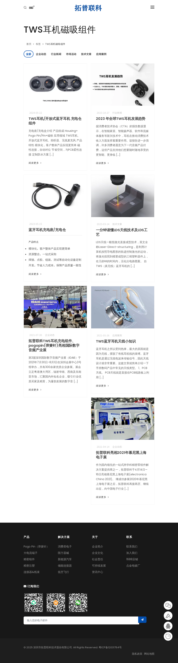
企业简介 (97, 546)
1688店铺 (132, 559)
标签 (38, 44)
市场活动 (71, 54)
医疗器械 (63, 553)
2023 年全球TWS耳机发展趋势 (120, 118)
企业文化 (97, 553)
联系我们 (131, 546)
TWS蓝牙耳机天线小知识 (116, 341)
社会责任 (97, 559)
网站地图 (149, 654)
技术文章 (86, 54)
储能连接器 (65, 566)
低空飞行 (63, 572)
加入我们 (131, 553)
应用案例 (101, 54)
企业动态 (41, 54)
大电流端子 (30, 553)
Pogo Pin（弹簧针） (36, 546)
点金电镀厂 (133, 566)
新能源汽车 (65, 559)
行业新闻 (56, 54)
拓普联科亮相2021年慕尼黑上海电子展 (121, 455)
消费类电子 (65, 546)
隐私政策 (137, 654)
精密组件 (29, 559)
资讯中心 (97, 572)
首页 (28, 44)
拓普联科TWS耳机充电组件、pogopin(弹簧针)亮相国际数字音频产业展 (54, 345)
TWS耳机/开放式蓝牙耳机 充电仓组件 (55, 121)
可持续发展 (99, 566)
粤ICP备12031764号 (110, 647)
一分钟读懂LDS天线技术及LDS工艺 (121, 232)
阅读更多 (35, 162)
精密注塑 (29, 566)
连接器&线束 (32, 572)
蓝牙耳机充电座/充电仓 (47, 229)
